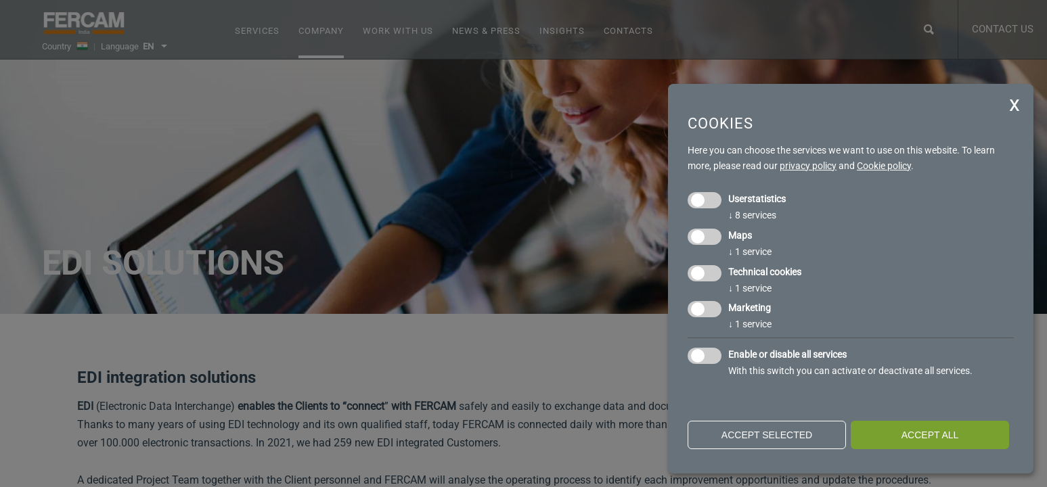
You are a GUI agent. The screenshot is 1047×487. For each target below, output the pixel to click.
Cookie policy (884, 165)
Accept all (930, 435)
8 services (752, 215)
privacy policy (808, 165)
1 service (750, 251)
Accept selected (766, 435)
